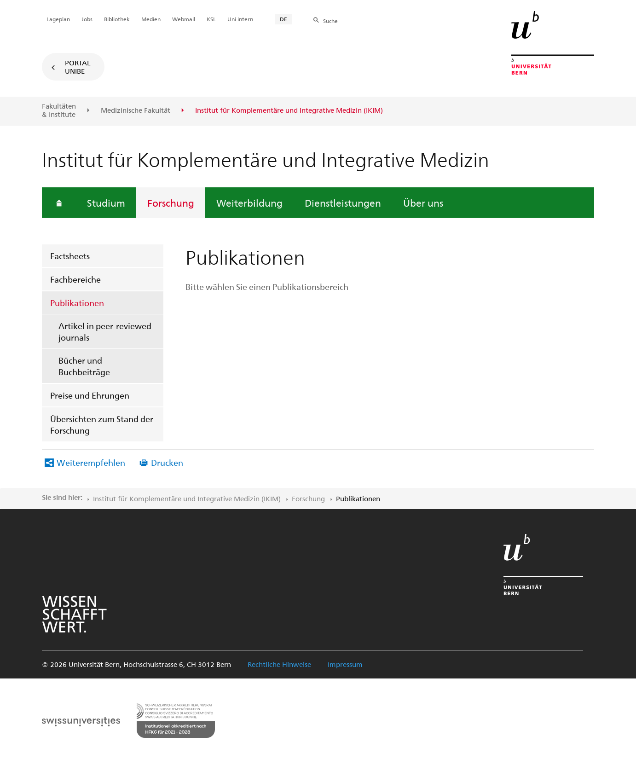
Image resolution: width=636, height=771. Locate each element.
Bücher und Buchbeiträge (84, 365)
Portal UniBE (78, 66)
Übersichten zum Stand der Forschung (101, 424)
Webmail (183, 19)
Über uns (423, 202)
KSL (211, 19)
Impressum (345, 664)
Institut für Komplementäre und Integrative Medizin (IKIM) (187, 498)
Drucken (167, 462)
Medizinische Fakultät (135, 110)
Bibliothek (117, 19)
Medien (151, 19)
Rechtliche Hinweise (279, 664)
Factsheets (70, 255)
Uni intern (240, 19)
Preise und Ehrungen (89, 395)
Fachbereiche (75, 279)
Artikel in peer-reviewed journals (104, 331)
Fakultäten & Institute (59, 110)
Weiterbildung (249, 202)
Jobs (87, 19)
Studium (106, 202)
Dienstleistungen (343, 202)
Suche (330, 20)
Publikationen (77, 302)
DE (283, 19)
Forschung (170, 202)
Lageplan (58, 19)
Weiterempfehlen (91, 462)
